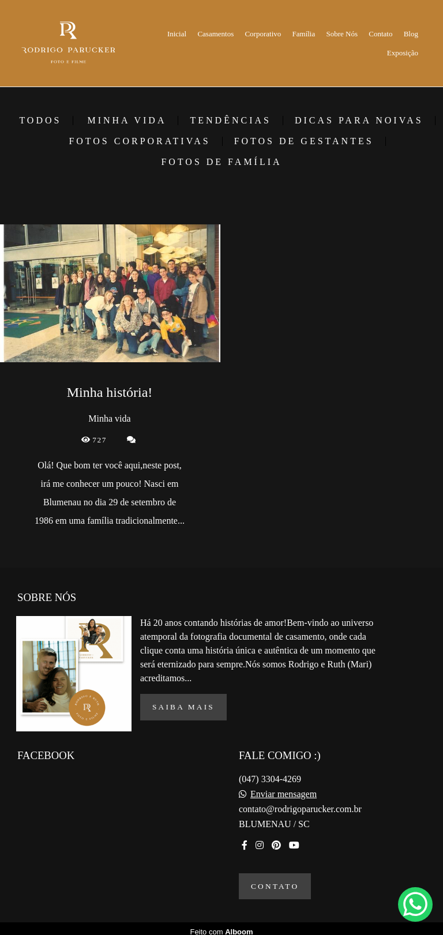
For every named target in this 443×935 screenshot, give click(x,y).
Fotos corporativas (139, 141)
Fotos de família (221, 162)
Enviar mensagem (283, 788)
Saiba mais (183, 700)
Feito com (221, 925)
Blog (411, 33)
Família (304, 33)
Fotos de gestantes (304, 141)
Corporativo (263, 33)
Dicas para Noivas (359, 120)
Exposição (402, 52)
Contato (380, 33)
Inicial (176, 33)
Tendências (230, 120)
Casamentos (215, 33)
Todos (40, 120)
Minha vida (126, 120)
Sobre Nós (342, 33)
